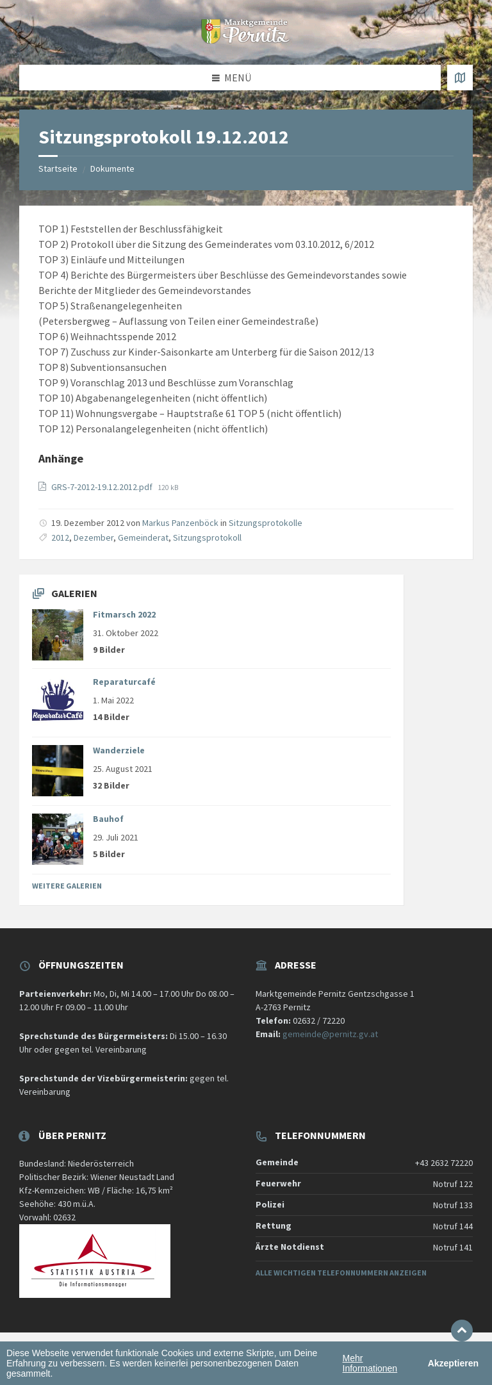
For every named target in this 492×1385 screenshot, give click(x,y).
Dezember (93, 537)
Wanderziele (119, 750)
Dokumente (112, 168)
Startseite (58, 168)
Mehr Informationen (370, 1363)
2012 (60, 537)
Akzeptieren (453, 1363)
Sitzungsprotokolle (265, 523)
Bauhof (108, 818)
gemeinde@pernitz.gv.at (330, 1034)
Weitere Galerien (67, 885)
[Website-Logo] (246, 39)
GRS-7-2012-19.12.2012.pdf (102, 487)
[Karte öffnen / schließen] (460, 77)
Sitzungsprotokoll (207, 537)
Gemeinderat (143, 537)
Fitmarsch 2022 (124, 614)
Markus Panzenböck (180, 523)
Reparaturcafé (124, 681)
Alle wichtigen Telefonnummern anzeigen (341, 1272)
